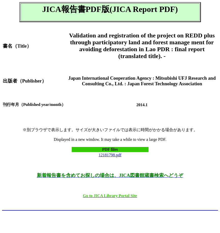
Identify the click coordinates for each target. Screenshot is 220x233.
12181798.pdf (110, 155)
